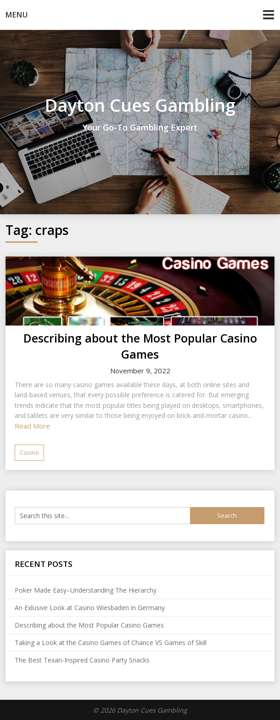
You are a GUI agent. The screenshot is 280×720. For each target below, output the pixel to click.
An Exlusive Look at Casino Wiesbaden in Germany (90, 607)
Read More (32, 425)
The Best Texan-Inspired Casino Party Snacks (82, 660)
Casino (29, 452)
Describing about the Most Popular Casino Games (140, 346)
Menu (17, 15)
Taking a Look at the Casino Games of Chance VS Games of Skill (111, 642)
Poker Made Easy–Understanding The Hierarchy (86, 590)
